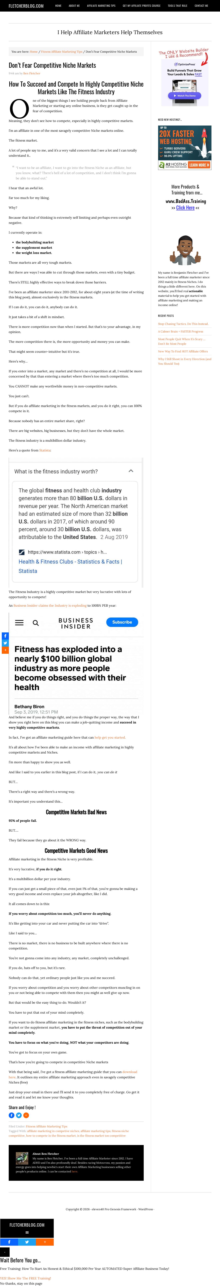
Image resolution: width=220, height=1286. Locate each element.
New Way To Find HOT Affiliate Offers (183, 351)
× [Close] (4, 1252)
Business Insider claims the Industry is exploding (50, 605)
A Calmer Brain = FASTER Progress (180, 331)
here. (75, 1171)
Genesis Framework (123, 1209)
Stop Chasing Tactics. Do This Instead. (183, 324)
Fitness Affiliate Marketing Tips (46, 1126)
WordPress (145, 1209)
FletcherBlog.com (26, 5)
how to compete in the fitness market (51, 1135)
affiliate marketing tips (95, 1131)
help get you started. (110, 737)
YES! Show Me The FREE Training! (25, 1278)
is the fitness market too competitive (101, 1135)
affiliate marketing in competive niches (53, 1131)
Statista (44, 450)
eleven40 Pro (100, 1209)
